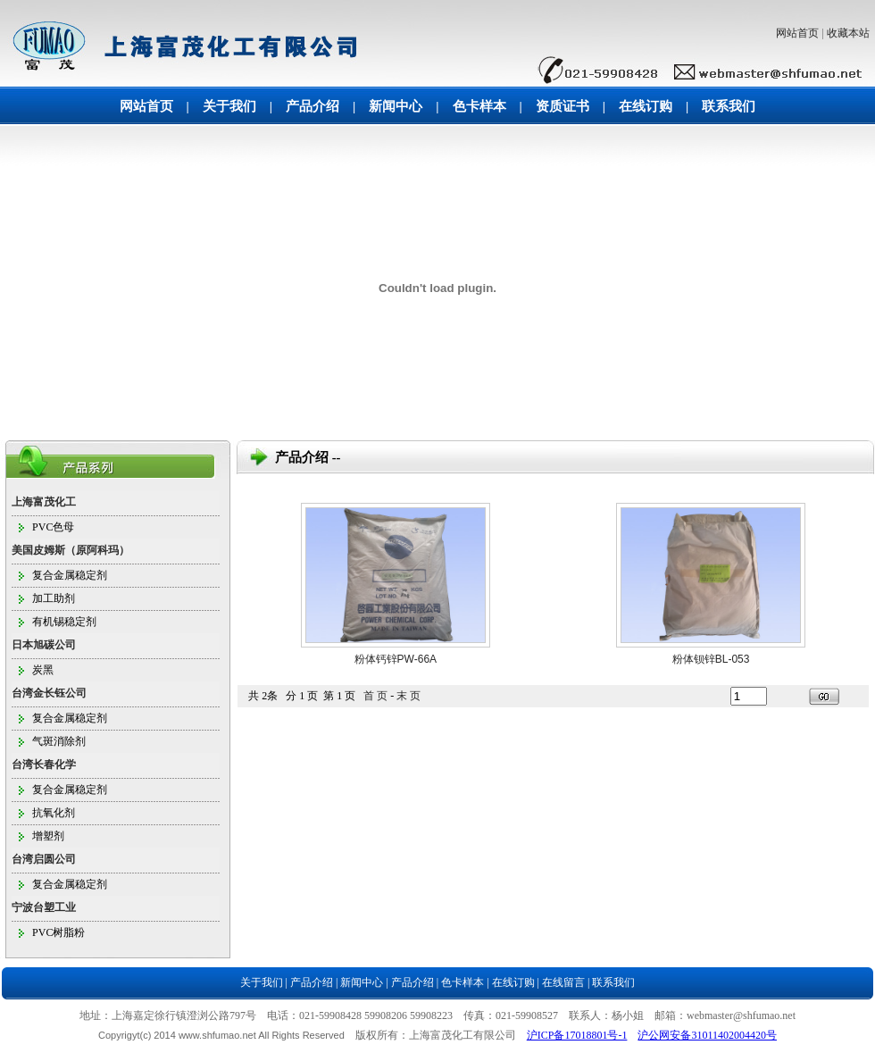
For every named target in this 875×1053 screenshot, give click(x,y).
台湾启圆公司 (44, 859)
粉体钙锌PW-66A (395, 659)
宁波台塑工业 (44, 907)
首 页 (375, 695)
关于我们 (229, 106)
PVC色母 (53, 527)
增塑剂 (48, 836)
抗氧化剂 (53, 812)
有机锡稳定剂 (64, 621)
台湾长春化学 (44, 764)
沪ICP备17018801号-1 (577, 1035)
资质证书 (562, 106)
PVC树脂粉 (58, 932)
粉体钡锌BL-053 (711, 659)
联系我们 (728, 106)
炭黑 (43, 670)
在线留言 (563, 982)
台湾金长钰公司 (49, 693)
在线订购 (645, 106)
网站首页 (797, 33)
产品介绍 (312, 106)
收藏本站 (848, 33)
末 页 (408, 695)
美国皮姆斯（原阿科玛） (70, 550)
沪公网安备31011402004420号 (707, 1035)
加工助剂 (53, 598)
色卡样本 (479, 106)
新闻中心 (395, 106)
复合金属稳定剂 (69, 575)
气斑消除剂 (59, 741)
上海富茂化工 (44, 502)
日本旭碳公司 (44, 645)
